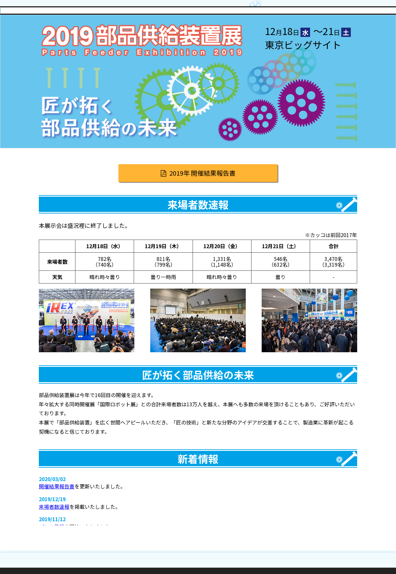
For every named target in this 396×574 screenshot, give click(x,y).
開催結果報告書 (56, 486)
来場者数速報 (54, 506)
